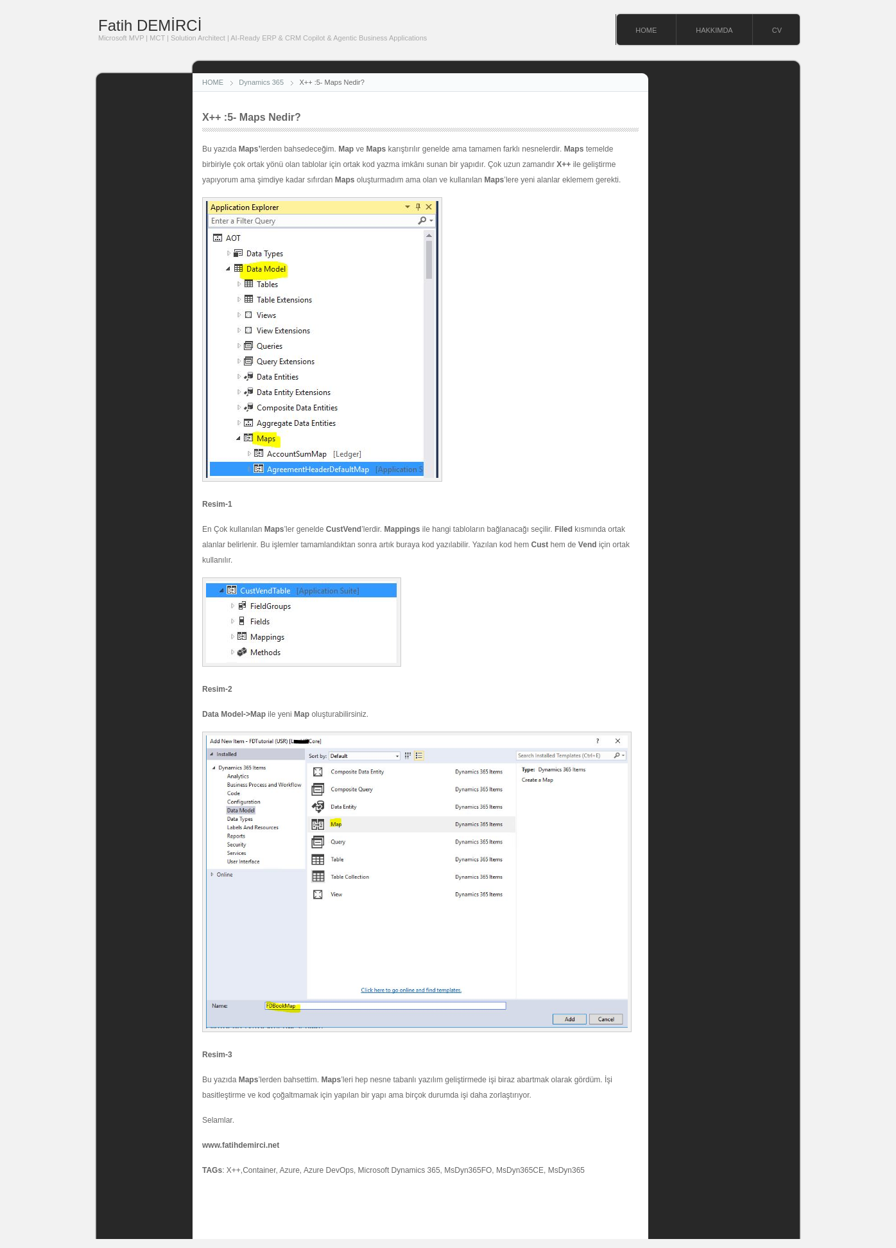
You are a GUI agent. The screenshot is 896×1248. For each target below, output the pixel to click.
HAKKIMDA (714, 30)
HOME (646, 30)
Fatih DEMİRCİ (150, 25)
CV (777, 30)
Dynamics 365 (261, 82)
